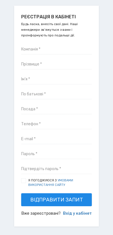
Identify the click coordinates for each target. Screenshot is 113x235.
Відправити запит (56, 200)
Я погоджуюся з (50, 183)
